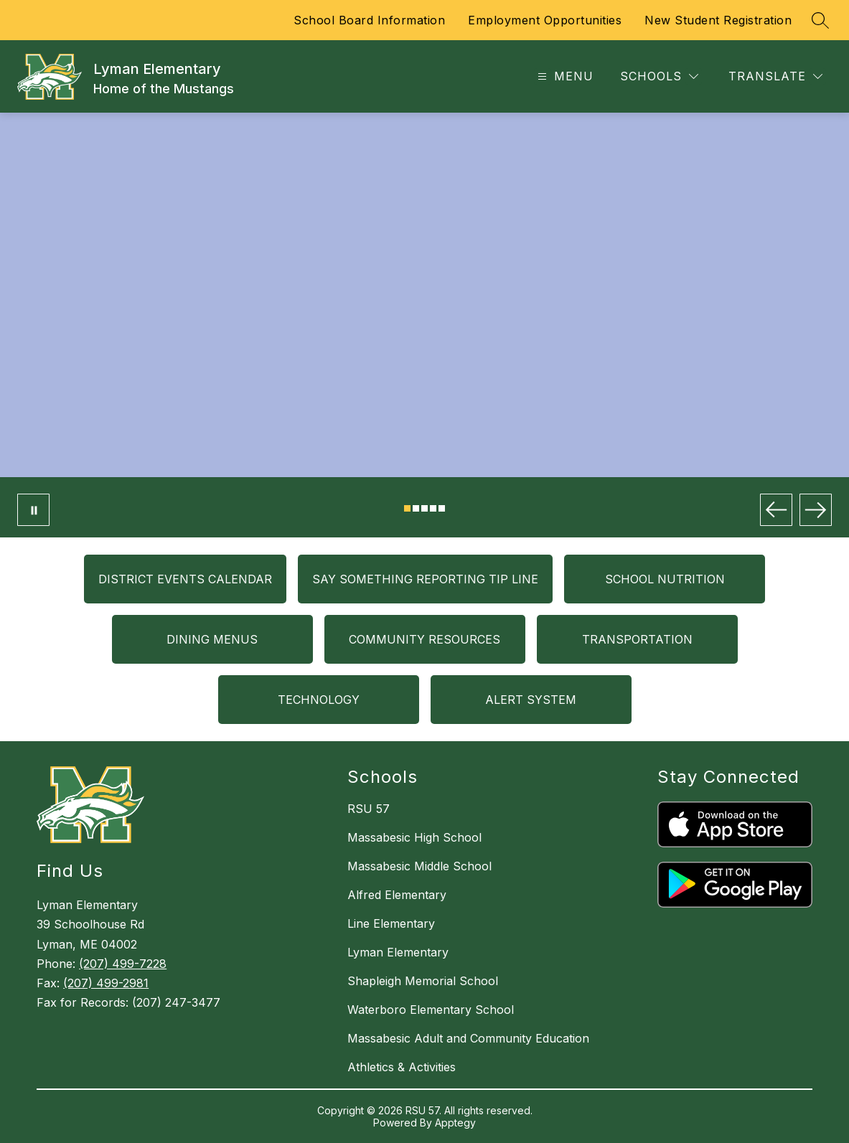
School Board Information (369, 20)
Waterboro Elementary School (430, 1009)
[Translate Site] (775, 76)
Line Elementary (391, 923)
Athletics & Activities (401, 1067)
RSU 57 (368, 808)
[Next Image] (815, 510)
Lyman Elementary (398, 952)
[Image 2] (416, 508)
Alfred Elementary (396, 895)
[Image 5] (441, 508)
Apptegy (455, 1122)
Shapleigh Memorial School (422, 981)
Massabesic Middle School (419, 866)
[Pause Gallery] (33, 510)
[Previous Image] (776, 510)
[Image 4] (433, 508)
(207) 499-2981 (106, 983)
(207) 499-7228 (122, 963)
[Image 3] (424, 508)
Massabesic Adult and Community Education (468, 1038)
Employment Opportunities (544, 20)
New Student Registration (718, 20)
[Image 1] (407, 508)
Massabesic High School (414, 837)
